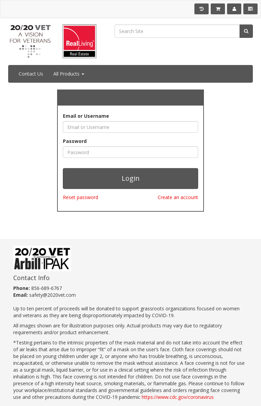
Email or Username (86, 116)
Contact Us (31, 73)
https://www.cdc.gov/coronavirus (178, 397)
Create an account (178, 197)
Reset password (80, 197)
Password (75, 141)
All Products (68, 73)
